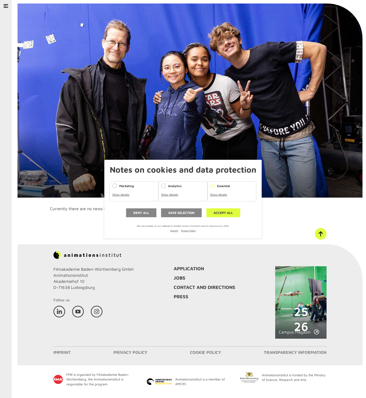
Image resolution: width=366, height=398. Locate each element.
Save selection (181, 213)
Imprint (174, 230)
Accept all (223, 213)
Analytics (175, 186)
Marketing (126, 186)
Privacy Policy (188, 230)
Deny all (141, 213)
